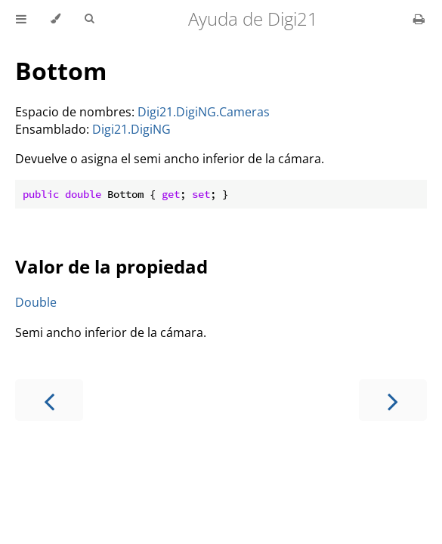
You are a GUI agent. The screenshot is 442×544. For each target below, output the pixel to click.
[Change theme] (56, 19)
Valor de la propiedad (111, 266)
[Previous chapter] (49, 400)
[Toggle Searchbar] (89, 19)
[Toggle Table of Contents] (21, 19)
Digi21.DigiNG (131, 129)
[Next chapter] (393, 400)
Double (36, 302)
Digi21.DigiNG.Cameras (204, 112)
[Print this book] (419, 19)
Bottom (61, 70)
